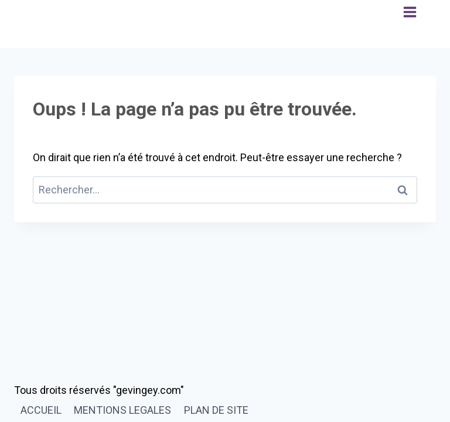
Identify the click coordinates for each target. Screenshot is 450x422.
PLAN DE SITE (216, 410)
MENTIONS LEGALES (122, 410)
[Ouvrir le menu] (410, 24)
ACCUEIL (41, 410)
